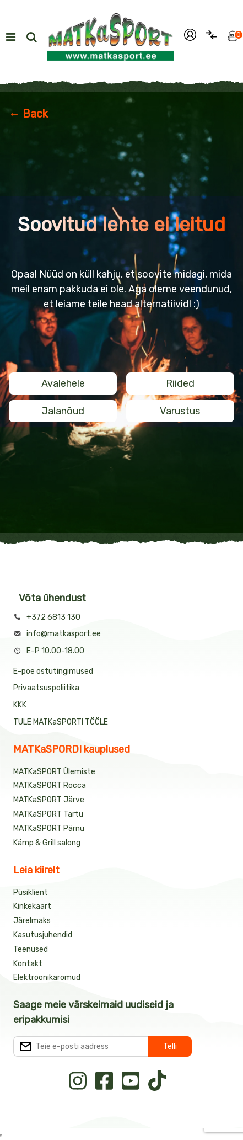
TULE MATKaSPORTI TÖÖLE (60, 722)
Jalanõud (63, 411)
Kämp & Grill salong (46, 843)
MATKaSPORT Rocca (49, 785)
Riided (180, 383)
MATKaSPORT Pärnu (49, 828)
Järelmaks (32, 920)
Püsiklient (30, 892)
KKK (19, 705)
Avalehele (63, 383)
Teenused (30, 949)
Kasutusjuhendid (42, 935)
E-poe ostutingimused (53, 671)
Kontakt (27, 963)
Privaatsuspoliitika (46, 687)
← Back (28, 113)
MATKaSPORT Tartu (48, 814)
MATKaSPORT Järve (48, 800)
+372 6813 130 (53, 617)
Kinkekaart (32, 906)
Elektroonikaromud (46, 977)
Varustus (180, 411)
